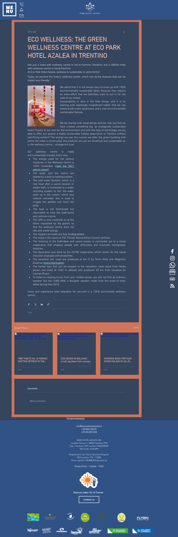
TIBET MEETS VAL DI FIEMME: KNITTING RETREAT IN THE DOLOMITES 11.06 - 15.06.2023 (33, 360)
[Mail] (21, 16)
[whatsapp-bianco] (172, 265)
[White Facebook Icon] (172, 251)
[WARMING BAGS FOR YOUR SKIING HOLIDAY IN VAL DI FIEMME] (120, 343)
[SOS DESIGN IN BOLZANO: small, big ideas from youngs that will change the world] (76, 343)
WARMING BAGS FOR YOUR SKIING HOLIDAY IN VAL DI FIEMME (117, 360)
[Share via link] (48, 304)
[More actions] (124, 31)
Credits (93, 466)
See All (136, 328)
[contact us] (89, 499)
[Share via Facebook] (29, 304)
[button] (9, 9)
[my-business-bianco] (172, 272)
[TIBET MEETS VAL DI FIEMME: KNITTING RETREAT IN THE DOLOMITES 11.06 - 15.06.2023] (33, 343)
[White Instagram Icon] (172, 258)
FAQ (101, 466)
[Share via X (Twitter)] (35, 304)
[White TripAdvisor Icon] (172, 279)
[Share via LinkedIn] (42, 304)
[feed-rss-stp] (172, 286)
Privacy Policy (81, 466)
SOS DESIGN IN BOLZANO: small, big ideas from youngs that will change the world (75, 360)
